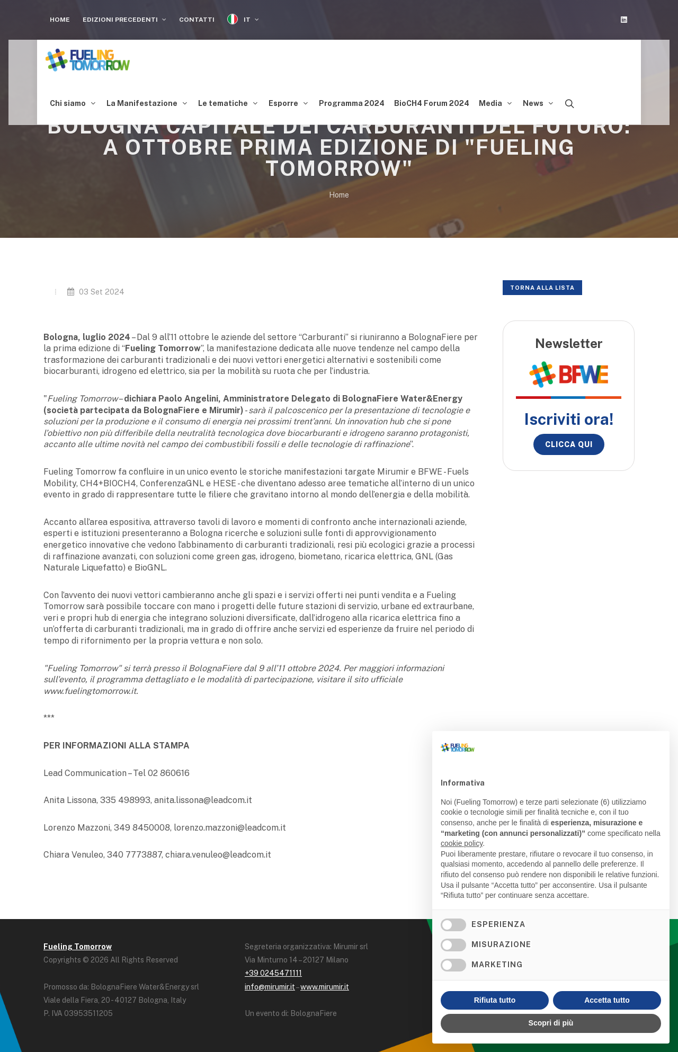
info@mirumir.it (270, 983)
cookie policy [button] (462, 843)
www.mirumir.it (324, 983)
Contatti (197, 19)
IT (243, 19)
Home (60, 19)
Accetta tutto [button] (607, 1000)
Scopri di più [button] (551, 1023)
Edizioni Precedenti (124, 19)
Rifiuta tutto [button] (495, 1000)
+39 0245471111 (273, 970)
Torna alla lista (542, 285)
